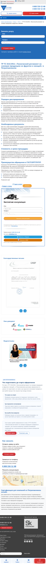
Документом (14, 226)
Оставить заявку (8, 454)
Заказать (27, 185)
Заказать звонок (11, 13)
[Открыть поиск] (44, 17)
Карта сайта (27, 553)
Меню (3, 18)
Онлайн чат (40, 561)
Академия (6, 561)
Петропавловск (10, 1)
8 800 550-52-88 (39, 9)
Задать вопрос (18, 184)
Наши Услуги (3, 535)
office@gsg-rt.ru (13, 234)
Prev (21, 310)
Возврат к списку (7, 186)
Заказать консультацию (23, 218)
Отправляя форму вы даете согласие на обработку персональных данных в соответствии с (22, 225)
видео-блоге (27, 52)
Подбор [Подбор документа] (17, 561)
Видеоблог (2, 539)
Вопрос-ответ (3, 548)
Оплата (2, 546)
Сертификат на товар (5, 537)
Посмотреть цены (23, 433)
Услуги (28, 561)
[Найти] (20, 553)
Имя (3, 34)
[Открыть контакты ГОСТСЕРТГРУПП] (23, 480)
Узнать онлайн (34, 13)
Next (25, 310)
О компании (3, 542)
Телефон (5, 40)
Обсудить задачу (11, 433)
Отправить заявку (8, 48)
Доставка (2, 544)
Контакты (2, 549)
